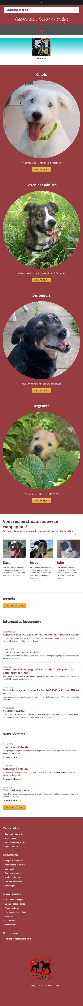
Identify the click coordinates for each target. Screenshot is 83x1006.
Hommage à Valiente (16, 747)
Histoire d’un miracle (16, 790)
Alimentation (10, 925)
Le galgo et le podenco (15, 904)
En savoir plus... (12, 757)
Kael (6, 563)
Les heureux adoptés (14, 881)
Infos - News (10, 838)
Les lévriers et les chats (15, 912)
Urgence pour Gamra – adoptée (21, 652)
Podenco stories (12, 908)
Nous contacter (11, 846)
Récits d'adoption (12, 877)
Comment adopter (13, 873)
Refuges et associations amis (18, 939)
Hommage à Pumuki (15, 768)
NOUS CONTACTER (14, 710)
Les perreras (10, 920)
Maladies (9, 916)
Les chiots (9, 869)
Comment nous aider (14, 834)
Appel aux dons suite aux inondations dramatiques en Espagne (41, 634)
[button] (41, 47)
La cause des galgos (14, 900)
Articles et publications (15, 842)
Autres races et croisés (15, 865)
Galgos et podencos (14, 861)
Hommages (10, 886)
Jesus (34, 563)
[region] (41, 49)
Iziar (61, 563)
